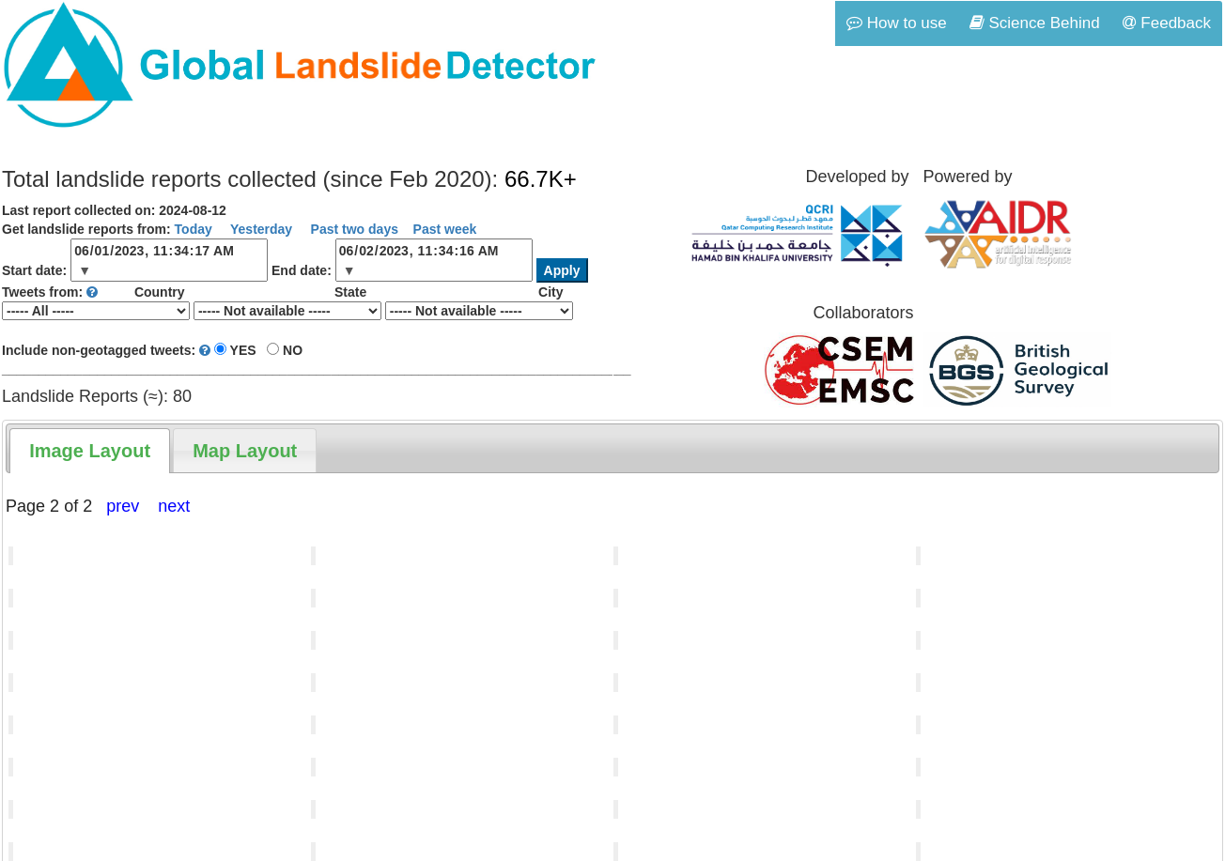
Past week (445, 229)
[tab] (89, 450)
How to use (896, 23)
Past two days (352, 229)
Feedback (1167, 23)
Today (193, 229)
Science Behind (1034, 23)
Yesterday (259, 229)
